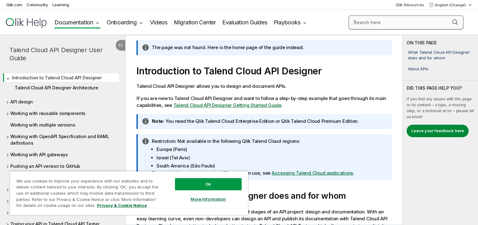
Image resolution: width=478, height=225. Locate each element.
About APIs (418, 68)
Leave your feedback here (437, 130)
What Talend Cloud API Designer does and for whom (439, 55)
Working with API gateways (39, 154)
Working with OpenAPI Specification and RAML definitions (59, 140)
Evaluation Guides (244, 22)
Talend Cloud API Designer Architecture (56, 87)
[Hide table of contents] (120, 45)
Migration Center (195, 22)
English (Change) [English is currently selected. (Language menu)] (451, 5)
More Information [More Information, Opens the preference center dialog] (208, 199)
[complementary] (440, 130)
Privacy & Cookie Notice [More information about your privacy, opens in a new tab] (122, 205)
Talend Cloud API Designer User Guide (56, 54)
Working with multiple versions (42, 125)
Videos (158, 22)
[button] (455, 22)
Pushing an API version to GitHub (45, 166)
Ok (208, 184)
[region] (129, 193)
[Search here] (406, 22)
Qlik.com (14, 4)
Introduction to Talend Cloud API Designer (57, 77)
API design (21, 101)
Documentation (73, 22)
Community (37, 4)
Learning (60, 4)
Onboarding (122, 22)
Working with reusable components (47, 113)
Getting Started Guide (227, 105)
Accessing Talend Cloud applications (312, 173)
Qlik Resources (410, 4)
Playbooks (287, 22)
